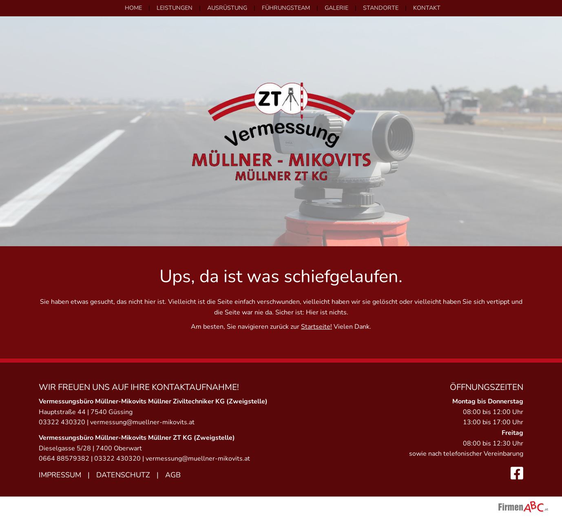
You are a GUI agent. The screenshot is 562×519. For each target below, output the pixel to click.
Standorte (380, 8)
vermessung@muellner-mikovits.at (142, 422)
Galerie (336, 8)
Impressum (60, 475)
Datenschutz (123, 475)
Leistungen (174, 8)
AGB (173, 475)
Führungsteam (286, 8)
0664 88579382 (64, 458)
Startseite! (316, 326)
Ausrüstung (227, 8)
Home (133, 8)
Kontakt (426, 8)
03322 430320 (62, 422)
